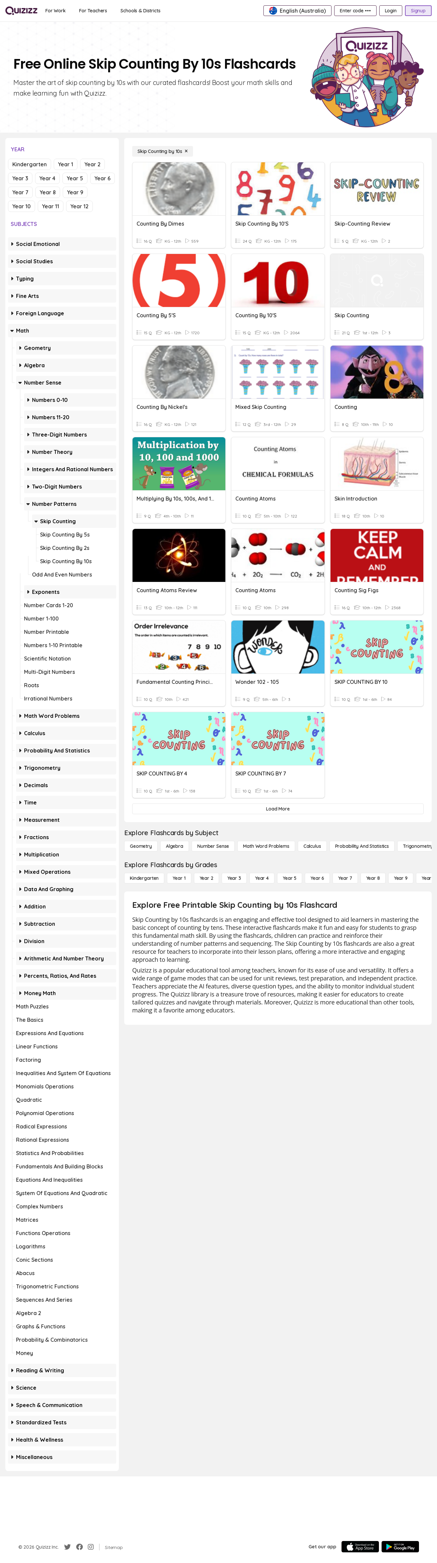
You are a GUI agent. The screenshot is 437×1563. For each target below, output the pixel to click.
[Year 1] (179, 878)
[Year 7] (345, 878)
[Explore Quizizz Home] (21, 10)
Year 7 (20, 192)
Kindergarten (29, 164)
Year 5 (75, 178)
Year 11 (50, 206)
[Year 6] (317, 878)
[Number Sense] (213, 846)
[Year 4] (261, 878)
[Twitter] (67, 1547)
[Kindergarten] (144, 878)
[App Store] (360, 1546)
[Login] (390, 10)
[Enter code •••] (355, 10)
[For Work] (55, 10)
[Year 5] (289, 878)
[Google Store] (400, 1546)
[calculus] (312, 846)
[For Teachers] (93, 10)
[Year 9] (400, 878)
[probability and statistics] (362, 846)
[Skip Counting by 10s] (162, 151)
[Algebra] (174, 846)
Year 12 (79, 206)
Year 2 (92, 164)
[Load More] (278, 808)
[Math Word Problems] (266, 846)
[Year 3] (234, 878)
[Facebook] (79, 1547)
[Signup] (418, 10)
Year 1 (65, 164)
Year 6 (102, 178)
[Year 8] (373, 878)
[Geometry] (141, 846)
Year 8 (48, 192)
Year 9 (75, 192)
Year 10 (21, 206)
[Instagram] (91, 1547)
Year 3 (20, 178)
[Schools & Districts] (140, 10)
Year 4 (47, 178)
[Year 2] (206, 878)
